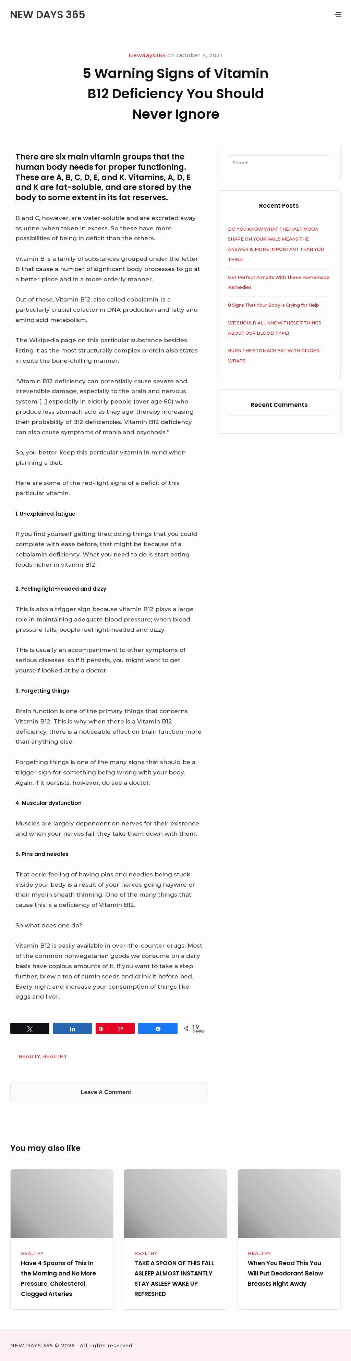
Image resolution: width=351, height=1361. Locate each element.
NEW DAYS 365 (47, 15)
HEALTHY (54, 1056)
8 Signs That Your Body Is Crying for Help (273, 305)
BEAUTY (29, 1056)
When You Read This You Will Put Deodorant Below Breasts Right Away (285, 1273)
